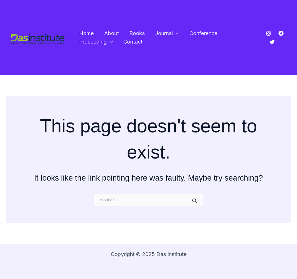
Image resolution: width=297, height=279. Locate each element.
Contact (132, 42)
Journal (167, 33)
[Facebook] (281, 33)
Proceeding (96, 42)
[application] (176, 33)
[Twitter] (272, 42)
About (111, 33)
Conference (203, 33)
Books (137, 33)
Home (86, 33)
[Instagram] (268, 33)
